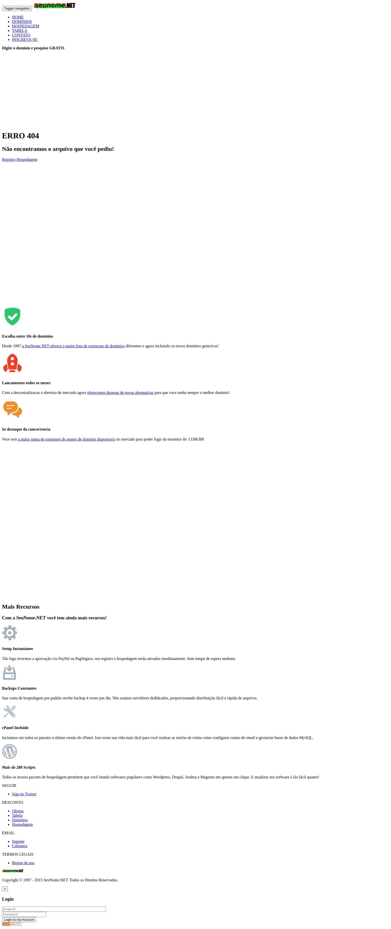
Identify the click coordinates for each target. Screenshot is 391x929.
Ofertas (18, 811)
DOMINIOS (22, 21)
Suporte (18, 841)
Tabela (17, 815)
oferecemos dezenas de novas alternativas (120, 392)
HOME (18, 17)
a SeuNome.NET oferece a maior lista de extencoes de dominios (73, 346)
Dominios (20, 820)
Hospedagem (26, 159)
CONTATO (21, 35)
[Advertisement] (151, 91)
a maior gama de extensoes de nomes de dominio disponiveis (66, 439)
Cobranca (19, 846)
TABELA (19, 30)
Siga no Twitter (24, 794)
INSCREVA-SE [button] (24, 39)
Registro (9, 159)
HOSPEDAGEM (25, 26)
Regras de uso (23, 863)
